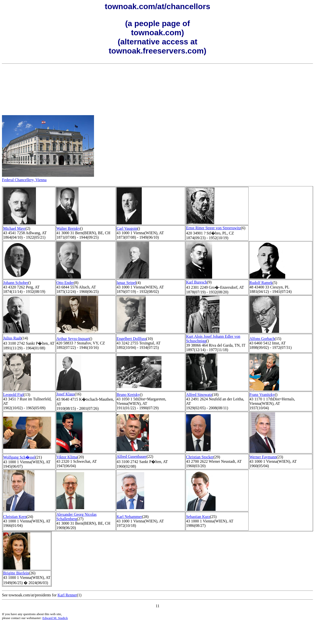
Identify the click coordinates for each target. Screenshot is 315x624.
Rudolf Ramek (261, 283)
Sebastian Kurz (198, 517)
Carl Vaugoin (127, 228)
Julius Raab (12, 338)
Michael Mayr (14, 228)
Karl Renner (67, 595)
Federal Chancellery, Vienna (24, 180)
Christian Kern (15, 517)
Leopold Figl (13, 394)
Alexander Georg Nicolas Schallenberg (76, 516)
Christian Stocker (200, 457)
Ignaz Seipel (126, 283)
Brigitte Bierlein (16, 573)
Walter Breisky (68, 228)
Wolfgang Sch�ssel (19, 457)
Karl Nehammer (129, 517)
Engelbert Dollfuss (131, 339)
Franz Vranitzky (262, 394)
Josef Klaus (65, 394)
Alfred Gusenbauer (132, 456)
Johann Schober (15, 283)
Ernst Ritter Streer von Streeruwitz (213, 228)
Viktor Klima (66, 457)
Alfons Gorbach (262, 339)
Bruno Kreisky (128, 394)
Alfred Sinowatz (199, 394)
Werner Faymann (263, 457)
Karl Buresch (196, 282)
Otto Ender (65, 283)
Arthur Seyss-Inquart (73, 339)
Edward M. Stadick (55, 618)
